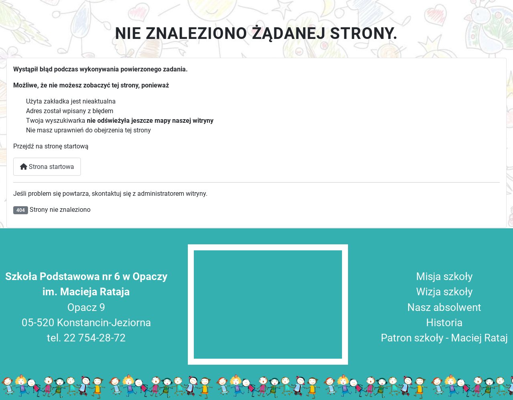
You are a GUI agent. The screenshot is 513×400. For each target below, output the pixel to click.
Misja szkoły (444, 276)
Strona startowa (47, 167)
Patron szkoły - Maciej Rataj (444, 338)
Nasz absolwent (444, 307)
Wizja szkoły (444, 292)
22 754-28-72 (95, 338)
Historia (444, 323)
